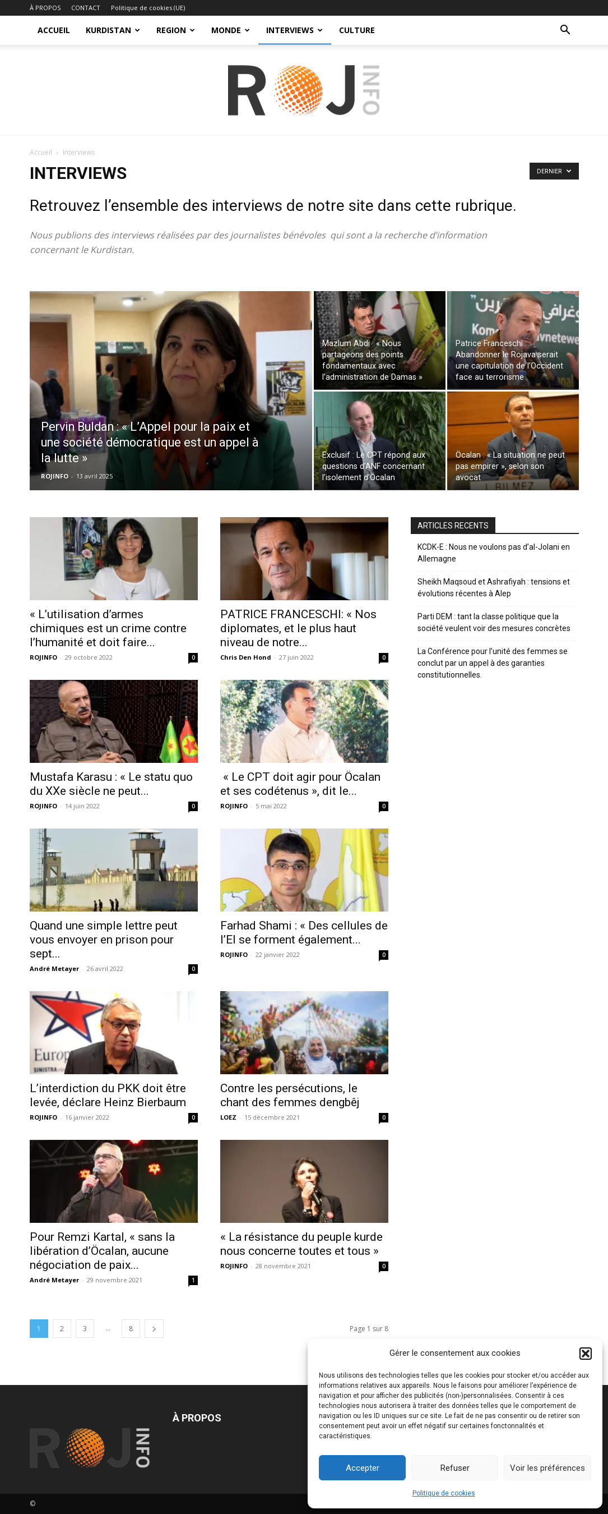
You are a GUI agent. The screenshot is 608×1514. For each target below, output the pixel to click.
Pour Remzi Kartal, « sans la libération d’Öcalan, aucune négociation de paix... (102, 1251)
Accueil (41, 152)
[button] (585, 1353)
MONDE (230, 30)
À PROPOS (45, 7)
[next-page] (154, 1328)
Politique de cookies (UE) (148, 7)
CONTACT (85, 7)
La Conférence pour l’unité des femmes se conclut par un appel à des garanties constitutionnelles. (492, 663)
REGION (175, 30)
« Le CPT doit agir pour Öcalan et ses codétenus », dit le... (300, 784)
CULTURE (357, 30)
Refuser (455, 1468)
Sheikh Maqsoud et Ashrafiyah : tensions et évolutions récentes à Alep (493, 587)
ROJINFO (54, 476)
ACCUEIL (54, 30)
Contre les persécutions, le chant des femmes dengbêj (290, 1095)
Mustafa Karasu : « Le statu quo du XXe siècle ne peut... (111, 784)
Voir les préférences (547, 1468)
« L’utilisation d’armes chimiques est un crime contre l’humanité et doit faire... (108, 628)
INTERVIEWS (294, 30)
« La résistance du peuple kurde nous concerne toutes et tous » (301, 1244)
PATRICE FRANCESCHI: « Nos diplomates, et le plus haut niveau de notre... (298, 628)
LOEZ (228, 1117)
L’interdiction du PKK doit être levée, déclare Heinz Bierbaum (108, 1095)
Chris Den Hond (245, 657)
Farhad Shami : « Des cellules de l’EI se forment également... (304, 932)
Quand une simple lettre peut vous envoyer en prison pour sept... (104, 939)
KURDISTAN (113, 30)
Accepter (362, 1468)
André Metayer (54, 968)
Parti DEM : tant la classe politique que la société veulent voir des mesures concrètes (493, 622)
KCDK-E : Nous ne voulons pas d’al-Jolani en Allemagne (493, 552)
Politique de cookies (443, 1493)
